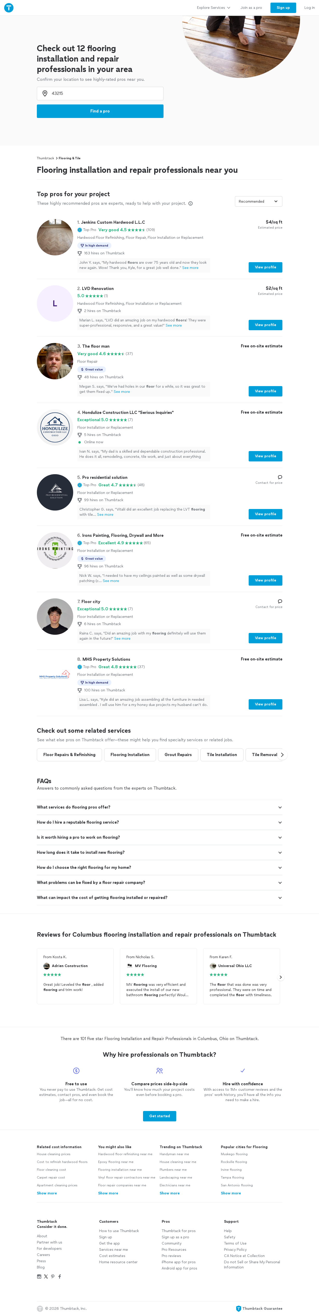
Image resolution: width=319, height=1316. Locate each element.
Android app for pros (179, 1268)
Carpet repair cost (51, 1177)
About (42, 1236)
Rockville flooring (234, 1162)
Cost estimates (112, 1256)
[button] (86, 230)
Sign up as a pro (175, 1237)
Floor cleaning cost (51, 1170)
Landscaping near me (176, 1177)
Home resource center (118, 1262)
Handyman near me (174, 1154)
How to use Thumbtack (119, 1231)
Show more (47, 1193)
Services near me (113, 1249)
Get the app (109, 1243)
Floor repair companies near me (122, 1185)
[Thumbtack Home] (9, 7)
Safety (229, 1237)
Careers (43, 1255)
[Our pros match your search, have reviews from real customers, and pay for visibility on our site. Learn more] (190, 203)
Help (228, 1231)
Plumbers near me (173, 1170)
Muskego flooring (234, 1154)
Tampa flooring (232, 1177)
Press (41, 1261)
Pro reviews (171, 1256)
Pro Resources (174, 1249)
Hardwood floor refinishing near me (125, 1154)
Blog (41, 1267)
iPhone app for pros (179, 1262)
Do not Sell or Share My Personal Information (252, 1264)
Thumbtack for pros (179, 1231)
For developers (49, 1248)
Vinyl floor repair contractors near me (126, 1177)
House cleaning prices (53, 1154)
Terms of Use (235, 1243)
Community (171, 1243)
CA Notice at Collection (244, 1256)
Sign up (105, 1237)
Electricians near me (175, 1185)
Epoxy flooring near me (115, 1162)
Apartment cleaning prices (57, 1185)
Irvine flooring (231, 1170)
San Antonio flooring (237, 1185)
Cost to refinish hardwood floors (62, 1162)
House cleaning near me (178, 1162)
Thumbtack (45, 158)
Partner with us (49, 1242)
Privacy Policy (235, 1249)
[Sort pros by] (258, 201)
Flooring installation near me (120, 1170)
